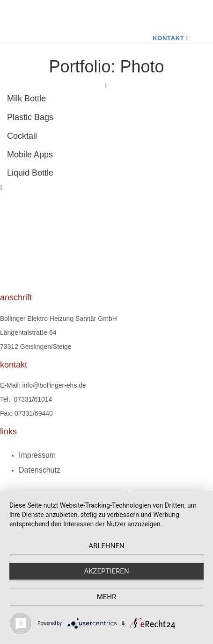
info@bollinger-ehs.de (54, 385)
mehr (107, 597)
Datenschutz (39, 470)
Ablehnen (106, 546)
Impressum (37, 455)
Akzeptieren (106, 571)
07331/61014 (33, 399)
